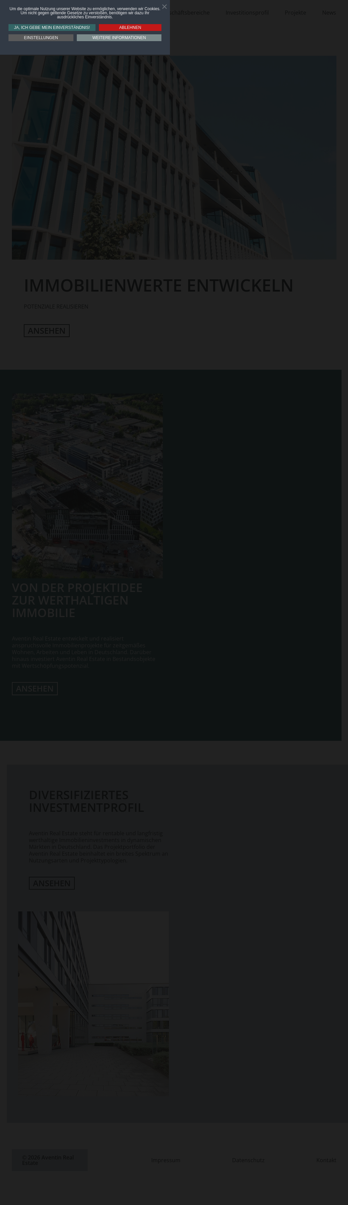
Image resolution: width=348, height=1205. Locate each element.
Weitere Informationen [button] (119, 37)
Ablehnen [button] (130, 27)
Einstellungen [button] (41, 37)
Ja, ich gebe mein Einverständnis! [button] (52, 27)
